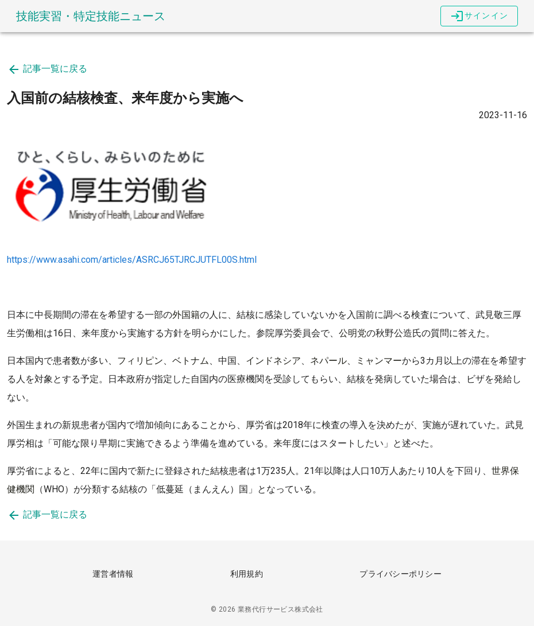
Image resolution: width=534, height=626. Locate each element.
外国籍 (186, 314)
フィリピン (140, 360)
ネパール (328, 360)
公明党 (352, 333)
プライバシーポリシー (400, 573)
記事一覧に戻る (47, 68)
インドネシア (273, 360)
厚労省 (259, 424)
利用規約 (246, 573)
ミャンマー (379, 360)
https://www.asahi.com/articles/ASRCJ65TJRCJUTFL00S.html (132, 259)
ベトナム (190, 360)
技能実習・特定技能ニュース (90, 16)
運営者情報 (112, 573)
